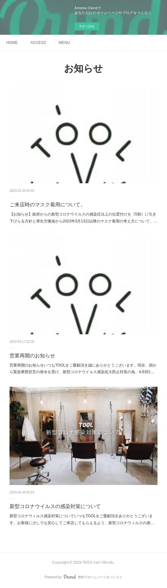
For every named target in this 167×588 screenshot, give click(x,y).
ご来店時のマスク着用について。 (48, 204)
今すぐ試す (87, 26)
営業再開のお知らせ (32, 355)
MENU (64, 42)
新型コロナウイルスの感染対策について (55, 506)
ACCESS (38, 42)
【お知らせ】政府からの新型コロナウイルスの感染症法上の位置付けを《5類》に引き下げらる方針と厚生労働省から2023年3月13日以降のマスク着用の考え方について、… (83, 217)
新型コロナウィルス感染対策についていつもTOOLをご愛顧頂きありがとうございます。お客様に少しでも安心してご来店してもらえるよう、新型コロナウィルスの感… (82, 519)
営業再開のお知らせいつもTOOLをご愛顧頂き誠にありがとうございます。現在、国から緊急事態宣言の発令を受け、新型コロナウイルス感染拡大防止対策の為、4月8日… (83, 368)
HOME (12, 42)
